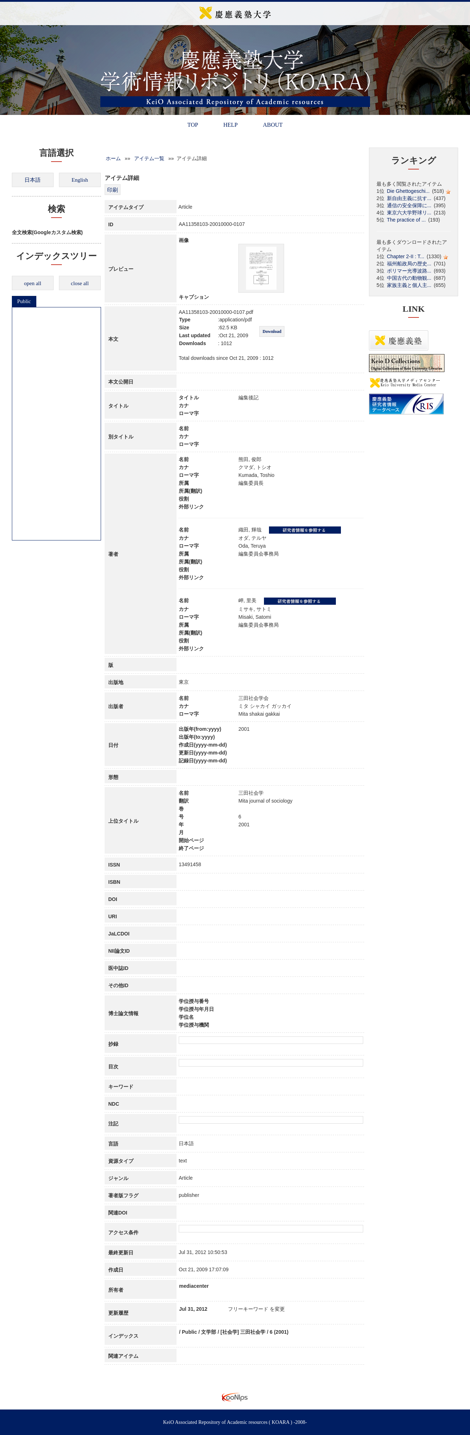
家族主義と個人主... (409, 285)
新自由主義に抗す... (409, 198)
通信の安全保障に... (409, 205)
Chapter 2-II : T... (405, 256)
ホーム (113, 158)
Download (272, 331)
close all (80, 283)
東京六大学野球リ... (409, 212)
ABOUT (273, 125)
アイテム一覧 (149, 158)
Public (24, 301)
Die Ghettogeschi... (408, 191)
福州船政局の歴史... (409, 263)
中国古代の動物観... (409, 278)
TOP (192, 125)
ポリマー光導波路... (409, 271)
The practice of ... (406, 220)
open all (32, 283)
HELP (230, 125)
